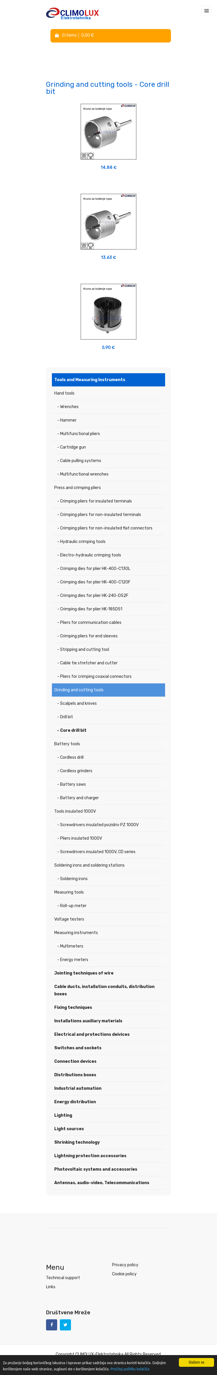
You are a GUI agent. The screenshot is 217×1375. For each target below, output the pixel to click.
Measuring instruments (76, 932)
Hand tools (64, 393)
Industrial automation (77, 1088)
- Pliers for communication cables (89, 622)
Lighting (63, 1115)
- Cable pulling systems (79, 460)
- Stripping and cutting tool (83, 649)
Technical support (63, 1277)
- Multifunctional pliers (78, 433)
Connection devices (75, 1061)
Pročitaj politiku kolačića (130, 1369)
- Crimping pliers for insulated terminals (94, 501)
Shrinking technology (77, 1142)
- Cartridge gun (71, 447)
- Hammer (67, 420)
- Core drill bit (72, 730)
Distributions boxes (75, 1074)
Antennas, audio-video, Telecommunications (101, 1182)
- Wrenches (68, 406)
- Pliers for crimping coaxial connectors (94, 676)
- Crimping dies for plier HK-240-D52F (92, 595)
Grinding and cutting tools (79, 690)
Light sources (69, 1128)
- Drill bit (65, 716)
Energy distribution (75, 1101)
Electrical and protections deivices (92, 1034)
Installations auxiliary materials (88, 1020)
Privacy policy (125, 1264)
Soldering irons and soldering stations (89, 865)
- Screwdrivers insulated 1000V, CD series (96, 851)
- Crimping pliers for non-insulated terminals (99, 514)
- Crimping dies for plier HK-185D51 (89, 609)
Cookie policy (124, 1274)
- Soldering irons (72, 878)
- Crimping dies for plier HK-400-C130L (93, 568)
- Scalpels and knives (77, 703)
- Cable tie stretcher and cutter (87, 663)
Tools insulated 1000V (75, 811)
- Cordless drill (70, 757)
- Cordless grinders (74, 770)
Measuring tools (69, 892)
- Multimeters (70, 946)
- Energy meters (72, 959)
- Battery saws (71, 784)
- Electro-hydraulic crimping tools (89, 555)
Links (50, 1286)
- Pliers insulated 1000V (79, 838)
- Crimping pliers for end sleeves (87, 636)
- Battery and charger (78, 797)
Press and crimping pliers (77, 487)
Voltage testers (69, 919)
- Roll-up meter (72, 905)
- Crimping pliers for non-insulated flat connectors (104, 528)
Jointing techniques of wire (83, 973)
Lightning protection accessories (90, 1155)
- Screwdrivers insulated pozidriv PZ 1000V (98, 824)
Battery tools (67, 743)
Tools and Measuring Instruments (89, 379)
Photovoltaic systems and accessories (95, 1169)
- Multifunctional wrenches (82, 474)
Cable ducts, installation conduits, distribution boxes (104, 990)
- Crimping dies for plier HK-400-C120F (93, 582)
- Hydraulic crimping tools (81, 541)
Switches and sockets (77, 1047)
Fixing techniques (73, 1007)
